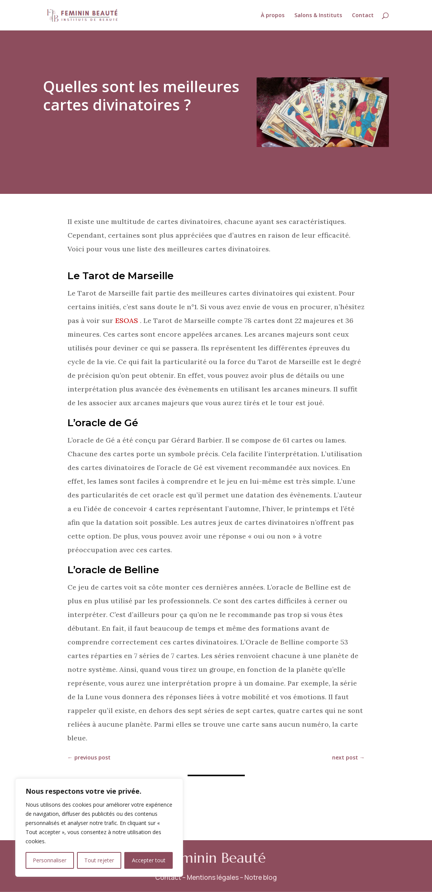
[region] (99, 828)
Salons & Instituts (318, 16)
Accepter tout (148, 860)
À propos (272, 16)
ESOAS (126, 320)
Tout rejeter (99, 860)
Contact (363, 16)
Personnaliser (49, 860)
